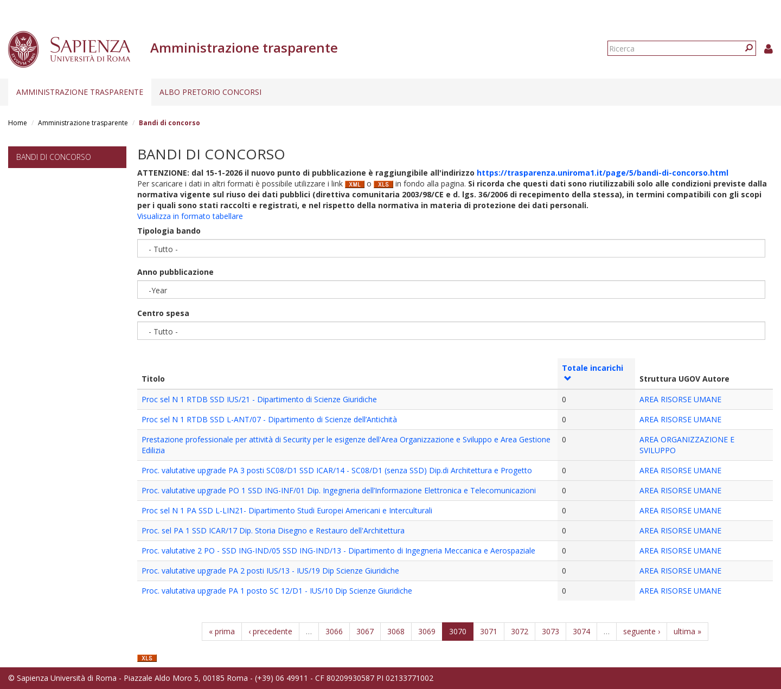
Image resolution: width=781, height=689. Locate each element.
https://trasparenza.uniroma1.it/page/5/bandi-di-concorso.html (602, 173)
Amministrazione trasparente (79, 92)
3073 (550, 631)
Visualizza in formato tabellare (190, 216)
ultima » (687, 631)
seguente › (641, 631)
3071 (488, 631)
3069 (427, 631)
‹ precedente (270, 631)
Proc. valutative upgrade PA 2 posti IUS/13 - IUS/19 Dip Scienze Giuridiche (270, 570)
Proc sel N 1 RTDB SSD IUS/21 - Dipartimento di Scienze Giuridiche (259, 399)
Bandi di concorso (53, 157)
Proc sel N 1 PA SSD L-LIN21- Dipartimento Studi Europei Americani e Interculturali (287, 510)
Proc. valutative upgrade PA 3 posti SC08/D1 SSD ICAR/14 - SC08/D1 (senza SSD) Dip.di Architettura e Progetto (337, 470)
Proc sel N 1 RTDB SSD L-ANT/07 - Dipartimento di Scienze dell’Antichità (269, 419)
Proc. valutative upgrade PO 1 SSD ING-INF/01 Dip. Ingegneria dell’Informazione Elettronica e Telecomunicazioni (339, 490)
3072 (519, 631)
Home (17, 122)
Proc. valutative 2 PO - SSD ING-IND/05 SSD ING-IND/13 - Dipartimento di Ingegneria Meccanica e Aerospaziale (338, 550)
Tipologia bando (169, 231)
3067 (365, 631)
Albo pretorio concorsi (210, 92)
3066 (334, 631)
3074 (581, 631)
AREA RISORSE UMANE (680, 399)
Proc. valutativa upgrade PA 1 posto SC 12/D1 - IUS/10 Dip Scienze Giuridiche (277, 590)
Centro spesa (163, 313)
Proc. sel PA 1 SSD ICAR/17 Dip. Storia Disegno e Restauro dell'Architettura (273, 530)
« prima (222, 631)
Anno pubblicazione (175, 272)
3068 (396, 631)
